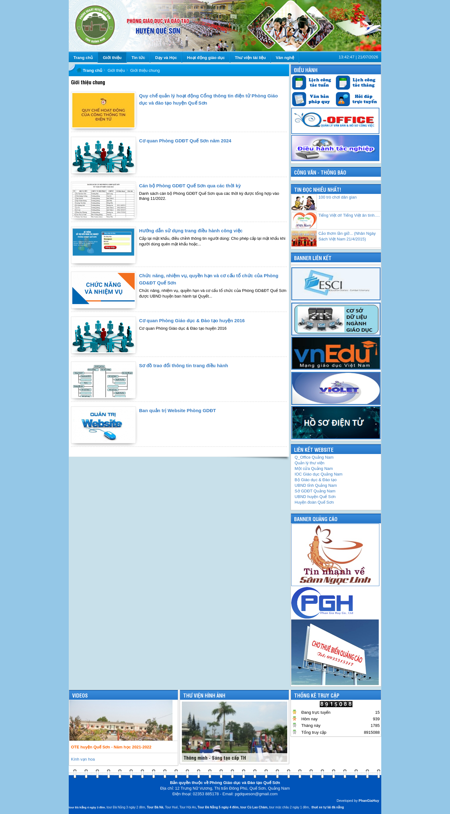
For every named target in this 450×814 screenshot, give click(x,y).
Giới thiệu (112, 57)
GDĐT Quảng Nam (315, 491)
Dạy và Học (166, 57)
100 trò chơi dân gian (337, 197)
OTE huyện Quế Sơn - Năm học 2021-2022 (111, 747)
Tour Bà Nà (155, 807)
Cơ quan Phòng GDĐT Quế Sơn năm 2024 (185, 140)
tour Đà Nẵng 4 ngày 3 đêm (87, 807)
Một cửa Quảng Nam (314, 468)
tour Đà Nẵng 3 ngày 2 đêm (126, 807)
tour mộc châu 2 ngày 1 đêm (289, 807)
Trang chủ (83, 57)
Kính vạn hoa (83, 759)
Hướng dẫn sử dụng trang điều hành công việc (190, 230)
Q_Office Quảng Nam (314, 457)
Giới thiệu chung (145, 70)
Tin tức (138, 57)
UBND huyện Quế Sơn (315, 496)
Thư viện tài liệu (250, 57)
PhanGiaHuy (369, 800)
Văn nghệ (285, 57)
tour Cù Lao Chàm (254, 807)
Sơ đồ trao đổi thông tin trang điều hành (183, 365)
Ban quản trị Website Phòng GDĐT (177, 410)
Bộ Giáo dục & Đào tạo (316, 479)
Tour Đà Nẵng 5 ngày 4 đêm (218, 807)
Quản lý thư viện (309, 463)
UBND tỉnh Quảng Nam (316, 485)
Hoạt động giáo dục (206, 57)
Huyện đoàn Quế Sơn (314, 502)
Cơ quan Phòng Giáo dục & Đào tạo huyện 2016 (192, 320)
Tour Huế (171, 807)
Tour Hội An (187, 807)
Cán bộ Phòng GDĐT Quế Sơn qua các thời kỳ (190, 185)
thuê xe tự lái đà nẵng (328, 807)
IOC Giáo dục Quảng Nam (318, 474)
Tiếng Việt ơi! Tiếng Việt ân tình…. (349, 215)
